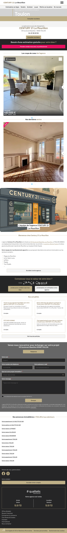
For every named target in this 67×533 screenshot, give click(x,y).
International (6, 521)
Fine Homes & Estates (8, 517)
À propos (4, 519)
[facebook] (3, 473)
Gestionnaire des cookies (57, 530)
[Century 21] (14, 2)
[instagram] (8, 473)
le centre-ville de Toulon (50, 244)
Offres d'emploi (6, 511)
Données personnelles (41, 530)
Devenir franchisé (7, 513)
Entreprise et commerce (9, 515)
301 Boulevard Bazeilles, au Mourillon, (41, 242)
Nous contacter (6, 523)
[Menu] (62, 2)
